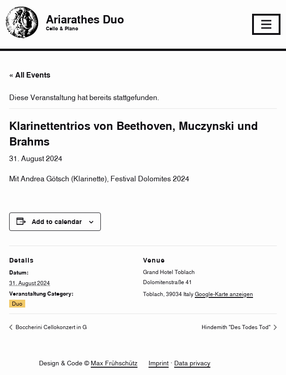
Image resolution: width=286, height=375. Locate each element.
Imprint (158, 363)
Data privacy (192, 363)
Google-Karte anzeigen (224, 294)
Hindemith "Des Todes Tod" (237, 327)
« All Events (29, 74)
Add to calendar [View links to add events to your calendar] (57, 221)
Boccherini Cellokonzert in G (50, 327)
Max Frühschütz (114, 363)
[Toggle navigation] (266, 24)
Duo (17, 303)
